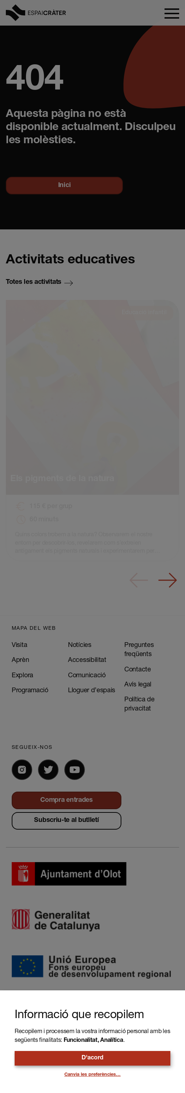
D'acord (92, 1058)
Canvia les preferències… (92, 1075)
